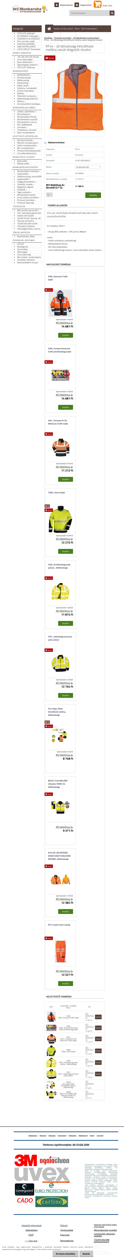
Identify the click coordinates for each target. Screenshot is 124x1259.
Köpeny (92, 1135)
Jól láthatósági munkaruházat (86, 37)
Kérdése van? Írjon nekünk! (63, 28)
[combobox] (88, 167)
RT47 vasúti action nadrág (59, 924)
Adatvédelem (31, 1230)
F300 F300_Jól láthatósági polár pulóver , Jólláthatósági (68, 1062)
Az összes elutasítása (65, 1253)
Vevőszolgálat (66, 1230)
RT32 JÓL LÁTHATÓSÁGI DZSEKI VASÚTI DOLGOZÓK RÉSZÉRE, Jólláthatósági (59, 856)
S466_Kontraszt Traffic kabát (58, 278)
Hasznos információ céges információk (105, 1225)
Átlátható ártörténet (54, 142)
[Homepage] (49, 28)
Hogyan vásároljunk (69, 35)
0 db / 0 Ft (107, 5)
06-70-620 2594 (81, 1144)
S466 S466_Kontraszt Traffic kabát (68, 1017)
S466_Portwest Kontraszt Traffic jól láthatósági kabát (59, 350)
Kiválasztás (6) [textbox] (82, 167)
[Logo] (30, 11)
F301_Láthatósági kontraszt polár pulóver (60, 638)
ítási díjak (31, 1240)
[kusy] (49, 194)
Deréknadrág (72, 1135)
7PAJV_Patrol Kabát (56, 492)
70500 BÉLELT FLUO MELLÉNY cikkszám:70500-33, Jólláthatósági (68, 1095)
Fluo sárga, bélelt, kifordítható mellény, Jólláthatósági (57, 712)
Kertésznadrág (62, 1135)
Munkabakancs (32, 1135)
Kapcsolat (64, 1235)
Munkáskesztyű (83, 1135)
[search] (110, 13)
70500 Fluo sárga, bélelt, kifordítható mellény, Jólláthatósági (68, 1085)
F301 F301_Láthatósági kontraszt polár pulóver (68, 1074)
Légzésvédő (100, 1135)
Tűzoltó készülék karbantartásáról (101, 1241)
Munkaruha (52, 1135)
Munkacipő (43, 1135)
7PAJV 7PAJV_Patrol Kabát (68, 1051)
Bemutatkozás (66, 1241)
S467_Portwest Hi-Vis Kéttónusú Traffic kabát (58, 422)
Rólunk (77, 28)
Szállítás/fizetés (54, 35)
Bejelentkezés (66, 5)
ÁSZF (31, 1235)
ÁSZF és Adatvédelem (89, 28)
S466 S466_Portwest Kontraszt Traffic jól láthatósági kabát (68, 1028)
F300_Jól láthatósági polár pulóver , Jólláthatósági (59, 566)
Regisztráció (85, 5)
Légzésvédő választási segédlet (104, 1235)
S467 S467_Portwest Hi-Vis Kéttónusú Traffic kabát (68, 1039)
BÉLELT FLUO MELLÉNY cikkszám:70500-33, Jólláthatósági (58, 784)
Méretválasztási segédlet (105, 1230)
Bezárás (86, 1253)
